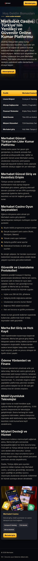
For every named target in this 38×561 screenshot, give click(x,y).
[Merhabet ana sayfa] (7, 3)
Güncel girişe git (8, 71)
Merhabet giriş (30, 3)
